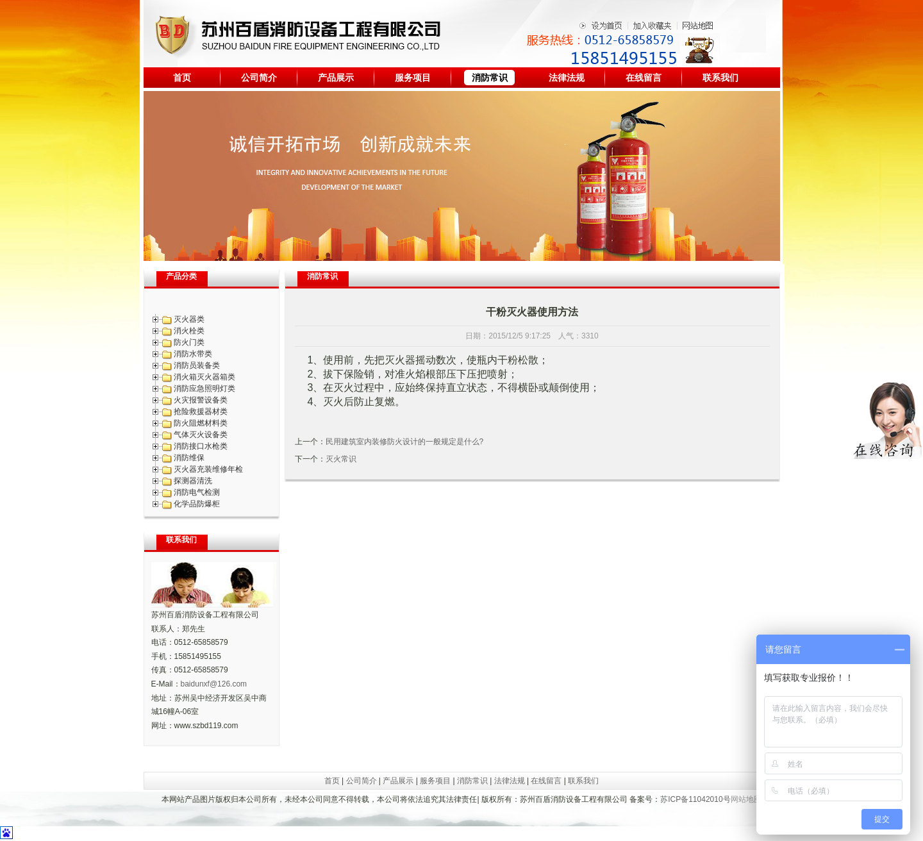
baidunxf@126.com (214, 683)
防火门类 (189, 342)
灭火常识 (341, 458)
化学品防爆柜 (197, 503)
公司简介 (259, 77)
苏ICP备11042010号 (695, 799)
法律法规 (567, 77)
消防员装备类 (197, 365)
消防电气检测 (197, 492)
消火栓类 (189, 330)
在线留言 (643, 77)
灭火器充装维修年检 (208, 469)
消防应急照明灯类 (204, 388)
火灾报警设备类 (201, 400)
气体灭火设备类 (201, 434)
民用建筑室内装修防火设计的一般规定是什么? (405, 441)
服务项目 (413, 77)
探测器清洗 (193, 480)
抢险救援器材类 (201, 411)
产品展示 (336, 77)
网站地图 (746, 799)
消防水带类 (193, 353)
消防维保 (189, 457)
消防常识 (490, 77)
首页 (182, 77)
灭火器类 (189, 319)
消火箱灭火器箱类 (204, 376)
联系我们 (720, 77)
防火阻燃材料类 (201, 423)
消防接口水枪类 (201, 446)
